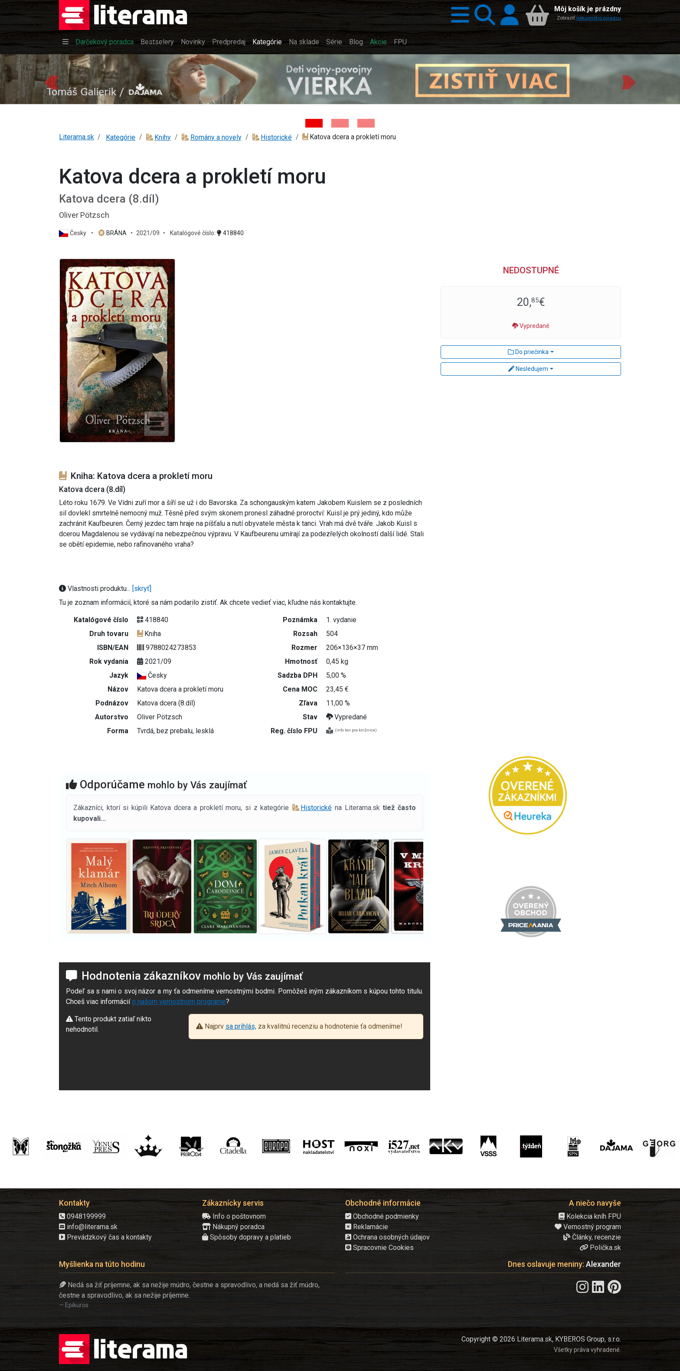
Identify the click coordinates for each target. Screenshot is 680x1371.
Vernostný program (588, 1227)
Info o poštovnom (234, 1216)
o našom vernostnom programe (179, 1001)
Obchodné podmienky (382, 1216)
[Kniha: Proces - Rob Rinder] (366, 123)
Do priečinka (528, 351)
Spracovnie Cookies (379, 1247)
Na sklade (304, 42)
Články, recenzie (592, 1237)
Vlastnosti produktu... (95, 588)
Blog (356, 42)
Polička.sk (600, 1247)
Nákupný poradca (233, 1227)
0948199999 (82, 1216)
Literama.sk (76, 137)
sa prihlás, (241, 1026)
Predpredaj (228, 42)
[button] (457, 15)
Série (334, 42)
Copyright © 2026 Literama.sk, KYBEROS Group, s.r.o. (541, 1339)
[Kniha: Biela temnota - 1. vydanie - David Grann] (340, 123)
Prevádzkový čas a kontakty (105, 1237)
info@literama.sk (88, 1227)
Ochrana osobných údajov (387, 1237)
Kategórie (267, 42)
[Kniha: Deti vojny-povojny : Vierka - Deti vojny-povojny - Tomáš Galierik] (314, 123)
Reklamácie (366, 1227)
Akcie (378, 42)
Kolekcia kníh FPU (590, 1216)
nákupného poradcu (598, 18)
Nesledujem (528, 368)
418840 (230, 233)
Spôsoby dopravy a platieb (246, 1237)
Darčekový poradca (104, 42)
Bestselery (157, 42)
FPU (400, 42)
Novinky (193, 42)
